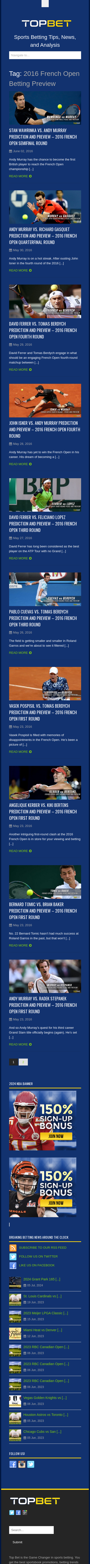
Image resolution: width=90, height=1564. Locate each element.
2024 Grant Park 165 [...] (42, 1279)
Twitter (11, 1512)
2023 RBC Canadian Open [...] (46, 1347)
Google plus (24, 1512)
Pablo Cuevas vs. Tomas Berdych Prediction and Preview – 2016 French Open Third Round (43, 618)
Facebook (18, 1512)
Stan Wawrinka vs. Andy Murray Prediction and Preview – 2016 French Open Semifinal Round (43, 136)
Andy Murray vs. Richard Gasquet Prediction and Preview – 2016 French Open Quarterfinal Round (43, 235)
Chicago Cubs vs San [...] (42, 1432)
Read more (18, 176)
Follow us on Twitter (38, 1256)
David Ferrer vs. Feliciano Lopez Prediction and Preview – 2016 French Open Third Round (43, 523)
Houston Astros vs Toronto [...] (46, 1415)
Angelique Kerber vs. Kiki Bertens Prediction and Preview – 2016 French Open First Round (43, 811)
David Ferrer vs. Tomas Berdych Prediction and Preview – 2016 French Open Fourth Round (43, 330)
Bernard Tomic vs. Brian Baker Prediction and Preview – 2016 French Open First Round (43, 910)
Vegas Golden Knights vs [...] (45, 1398)
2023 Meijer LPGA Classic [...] (46, 1313)
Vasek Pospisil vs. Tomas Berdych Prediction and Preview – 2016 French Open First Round (43, 712)
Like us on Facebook (37, 1265)
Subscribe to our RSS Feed (42, 1247)
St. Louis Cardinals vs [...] (43, 1296)
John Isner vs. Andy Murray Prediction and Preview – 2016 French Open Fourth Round (44, 429)
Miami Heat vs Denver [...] (43, 1330)
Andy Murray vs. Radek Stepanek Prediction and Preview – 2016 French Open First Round (43, 1004)
